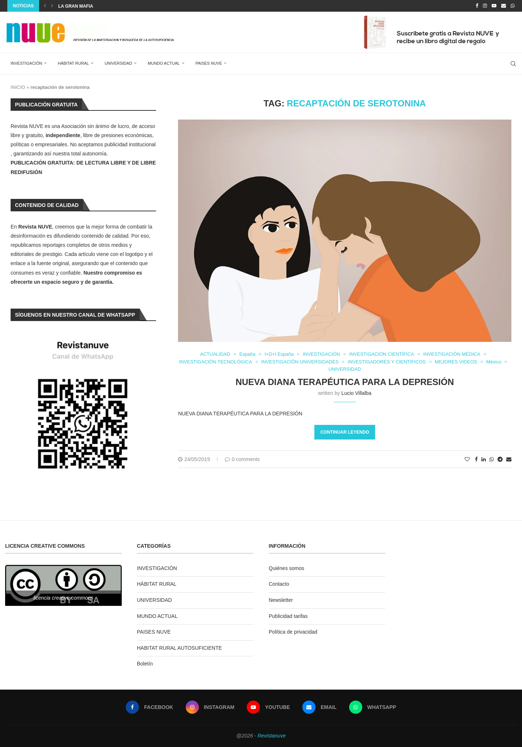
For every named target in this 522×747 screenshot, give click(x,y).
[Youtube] (494, 6)
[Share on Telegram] (500, 459)
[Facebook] (477, 6)
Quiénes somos (286, 568)
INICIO (18, 87)
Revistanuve (271, 736)
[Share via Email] (508, 459)
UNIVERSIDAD (118, 63)
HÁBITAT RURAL (73, 63)
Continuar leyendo (344, 432)
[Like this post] (467, 459)
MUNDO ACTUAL (163, 63)
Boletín (145, 664)
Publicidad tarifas (288, 616)
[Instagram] (485, 6)
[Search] (513, 63)
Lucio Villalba (356, 393)
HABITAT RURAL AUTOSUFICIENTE (179, 648)
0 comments (242, 459)
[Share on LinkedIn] (483, 459)
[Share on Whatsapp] (491, 459)
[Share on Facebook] (476, 459)
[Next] (52, 6)
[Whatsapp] (513, 6)
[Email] (503, 6)
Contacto (279, 584)
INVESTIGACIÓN (26, 63)
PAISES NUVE (209, 63)
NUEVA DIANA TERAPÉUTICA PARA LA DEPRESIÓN (344, 382)
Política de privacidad (293, 632)
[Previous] (45, 6)
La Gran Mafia (75, 6)
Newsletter (281, 600)
